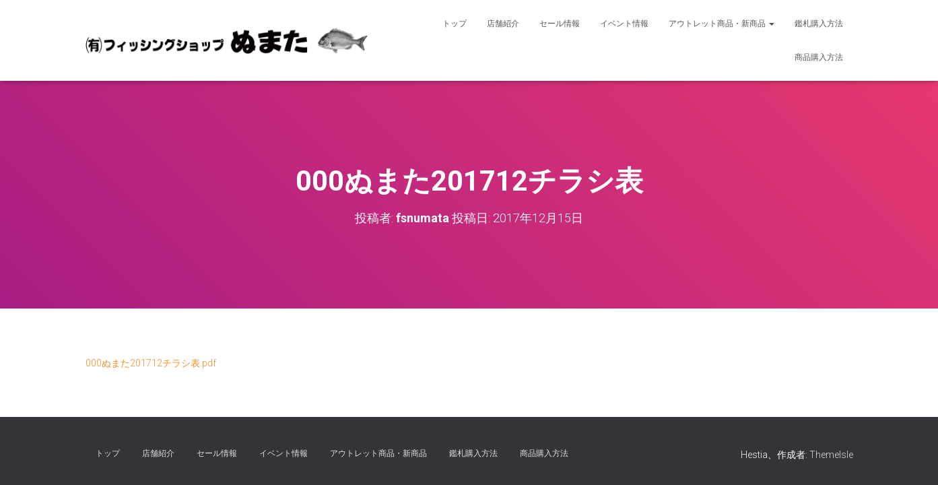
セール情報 (559, 23)
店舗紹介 (503, 23)
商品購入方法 (819, 57)
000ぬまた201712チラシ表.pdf (151, 363)
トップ (454, 23)
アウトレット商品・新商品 (721, 23)
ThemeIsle (831, 454)
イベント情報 (624, 23)
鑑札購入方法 (819, 23)
